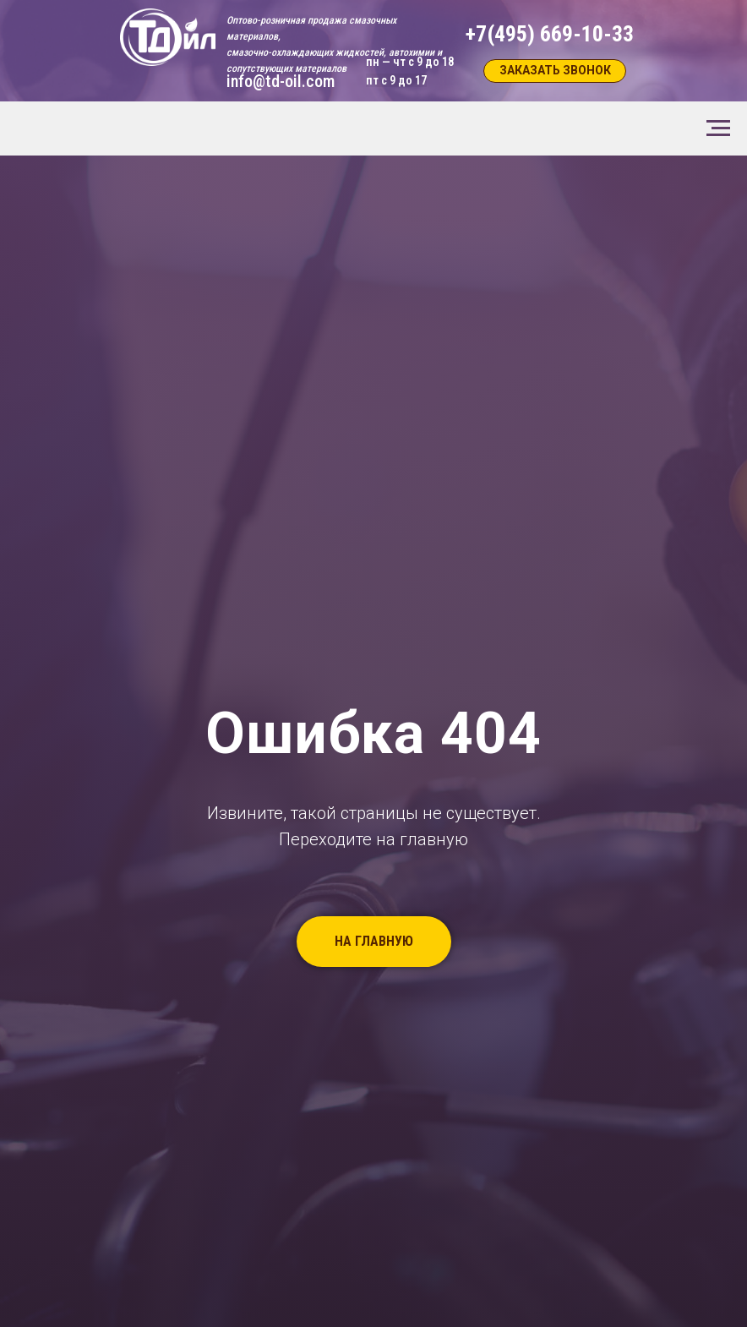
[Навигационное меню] (718, 128)
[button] (554, 71)
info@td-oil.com (280, 81)
